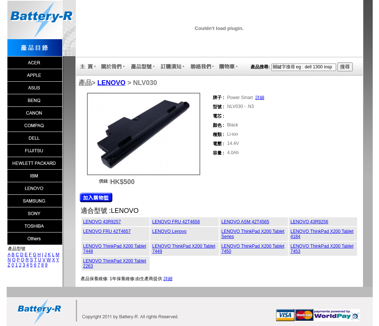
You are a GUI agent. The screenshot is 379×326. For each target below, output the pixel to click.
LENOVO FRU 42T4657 (107, 231)
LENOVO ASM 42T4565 (245, 221)
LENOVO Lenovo (169, 231)
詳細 (259, 97)
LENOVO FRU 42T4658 (176, 221)
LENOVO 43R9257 (102, 221)
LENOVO (111, 82)
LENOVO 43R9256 (309, 221)
